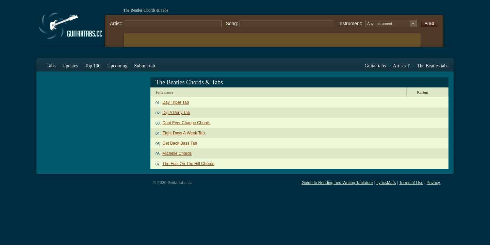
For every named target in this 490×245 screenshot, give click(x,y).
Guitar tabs (375, 65)
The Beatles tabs (432, 65)
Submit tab (144, 65)
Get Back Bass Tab (179, 143)
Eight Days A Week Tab (183, 133)
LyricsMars (386, 182)
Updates (70, 65)
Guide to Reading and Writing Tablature (337, 182)
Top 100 (92, 65)
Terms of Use (411, 182)
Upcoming (117, 65)
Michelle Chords (177, 153)
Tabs (51, 65)
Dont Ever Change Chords (186, 122)
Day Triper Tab (175, 102)
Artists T (401, 65)
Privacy (433, 182)
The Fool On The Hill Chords (188, 163)
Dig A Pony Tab (176, 112)
